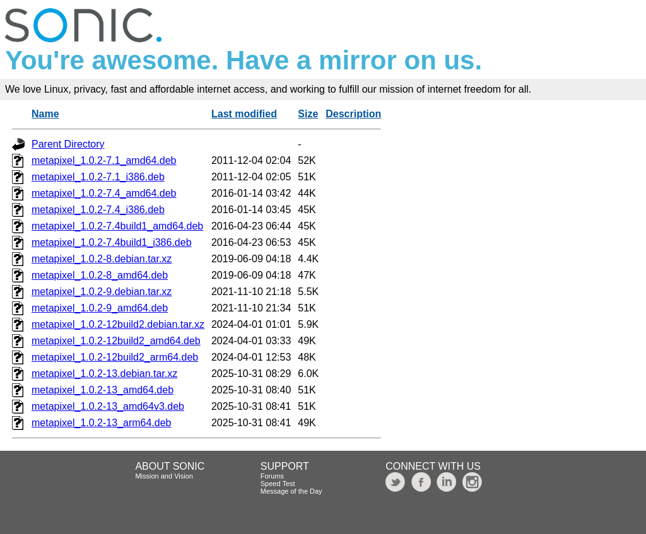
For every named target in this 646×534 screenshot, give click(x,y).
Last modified (244, 113)
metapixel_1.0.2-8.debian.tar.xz (102, 258)
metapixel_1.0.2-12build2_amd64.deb (116, 340)
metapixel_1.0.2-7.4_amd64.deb (104, 193)
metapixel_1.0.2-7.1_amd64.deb (104, 160)
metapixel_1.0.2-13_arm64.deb (101, 422)
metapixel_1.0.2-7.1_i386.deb (98, 176)
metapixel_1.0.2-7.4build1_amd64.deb (117, 226)
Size (308, 113)
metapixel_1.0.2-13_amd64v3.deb (108, 406)
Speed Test (278, 483)
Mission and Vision (164, 476)
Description (353, 113)
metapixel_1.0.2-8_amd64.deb (100, 275)
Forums (272, 476)
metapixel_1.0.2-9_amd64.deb (100, 308)
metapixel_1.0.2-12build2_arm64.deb (115, 357)
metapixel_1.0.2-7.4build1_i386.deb (112, 242)
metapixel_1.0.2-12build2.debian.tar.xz (118, 324)
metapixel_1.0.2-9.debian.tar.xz (102, 291)
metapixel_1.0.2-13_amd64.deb (102, 390)
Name (45, 113)
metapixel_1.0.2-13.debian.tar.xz (104, 373)
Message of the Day (291, 491)
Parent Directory (68, 144)
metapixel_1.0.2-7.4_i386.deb (98, 209)
